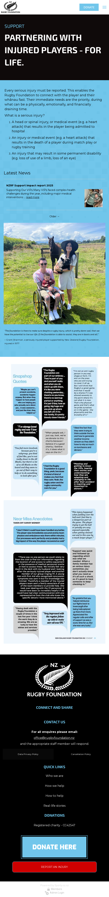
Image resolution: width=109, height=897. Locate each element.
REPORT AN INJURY (54, 867)
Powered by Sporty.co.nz (54, 885)
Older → (55, 216)
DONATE (89, 7)
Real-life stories (54, 805)
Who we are (54, 776)
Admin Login (54, 892)
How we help (54, 786)
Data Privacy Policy (28, 754)
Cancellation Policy (81, 754)
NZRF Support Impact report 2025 (29, 185)
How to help (54, 795)
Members (54, 889)
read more (32, 197)
